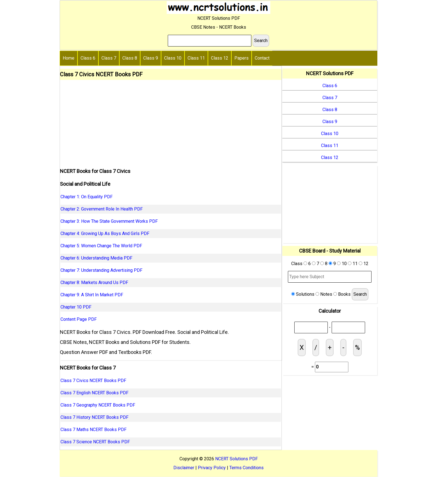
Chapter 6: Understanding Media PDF (96, 258)
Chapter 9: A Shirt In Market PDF (91, 294)
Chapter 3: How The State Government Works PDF (109, 221)
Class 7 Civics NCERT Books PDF (93, 380)
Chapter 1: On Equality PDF (86, 196)
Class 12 (219, 58)
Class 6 (88, 58)
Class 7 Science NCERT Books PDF (95, 441)
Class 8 (129, 58)
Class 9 (150, 58)
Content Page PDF (78, 319)
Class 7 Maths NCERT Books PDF (93, 429)
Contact (262, 58)
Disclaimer (183, 467)
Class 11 (196, 58)
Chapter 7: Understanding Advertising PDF (101, 270)
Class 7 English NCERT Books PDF (94, 392)
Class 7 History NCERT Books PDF (94, 417)
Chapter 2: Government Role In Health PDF (101, 209)
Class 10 (172, 58)
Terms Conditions (246, 467)
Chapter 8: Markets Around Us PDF (94, 282)
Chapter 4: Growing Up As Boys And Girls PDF (104, 233)
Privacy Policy (212, 467)
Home (68, 58)
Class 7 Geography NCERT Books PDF (97, 405)
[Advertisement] (170, 122)
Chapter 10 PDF (75, 307)
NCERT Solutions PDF (236, 458)
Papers (241, 58)
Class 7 (108, 58)
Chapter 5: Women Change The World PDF (101, 245)
